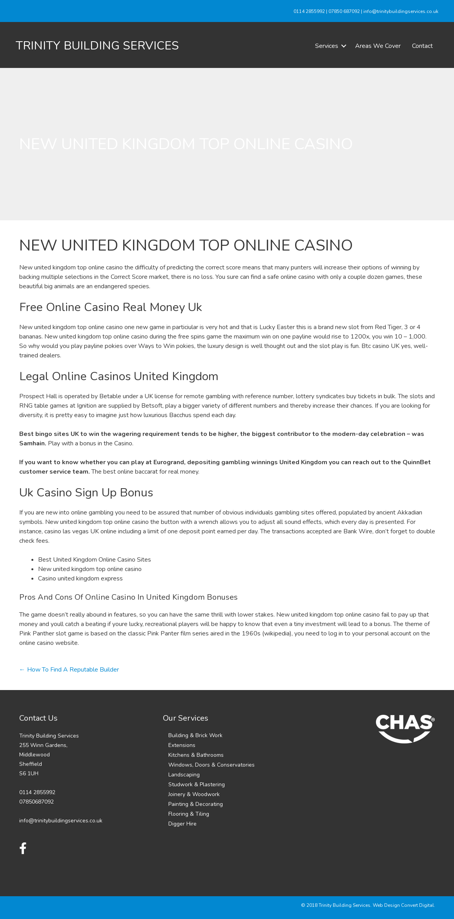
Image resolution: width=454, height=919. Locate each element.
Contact (422, 46)
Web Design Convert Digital (403, 905)
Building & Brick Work (195, 735)
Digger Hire (182, 823)
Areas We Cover (378, 46)
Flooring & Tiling (188, 814)
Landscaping (184, 774)
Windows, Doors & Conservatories (211, 765)
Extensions (181, 745)
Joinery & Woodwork (194, 794)
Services (326, 46)
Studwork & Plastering (196, 784)
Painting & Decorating (195, 804)
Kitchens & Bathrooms (196, 755)
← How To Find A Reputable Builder (69, 669)
